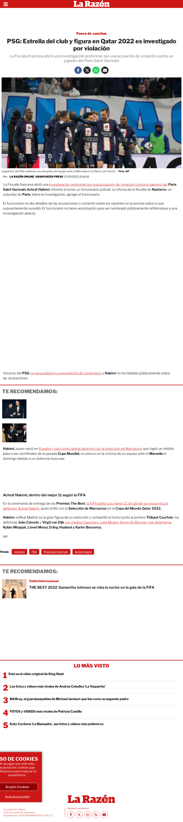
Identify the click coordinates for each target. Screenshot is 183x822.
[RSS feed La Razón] (95, 814)
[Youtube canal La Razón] (104, 814)
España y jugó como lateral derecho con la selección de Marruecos (90, 449)
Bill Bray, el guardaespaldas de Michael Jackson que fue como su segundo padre (69, 699)
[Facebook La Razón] (78, 70)
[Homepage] (92, 4)
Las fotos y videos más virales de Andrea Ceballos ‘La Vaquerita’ (58, 686)
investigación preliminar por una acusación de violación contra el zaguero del (108, 184)
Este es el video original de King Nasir (36, 674)
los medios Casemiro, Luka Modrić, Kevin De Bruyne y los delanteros (118, 522)
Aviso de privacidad (17, 796)
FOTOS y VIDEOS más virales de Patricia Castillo (46, 711)
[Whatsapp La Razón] (96, 70)
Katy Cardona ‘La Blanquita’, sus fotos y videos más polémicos (56, 724)
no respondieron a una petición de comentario (65, 373)
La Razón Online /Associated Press (36, 176)
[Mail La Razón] (105, 70)
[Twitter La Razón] (87, 70)
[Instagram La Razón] (87, 814)
